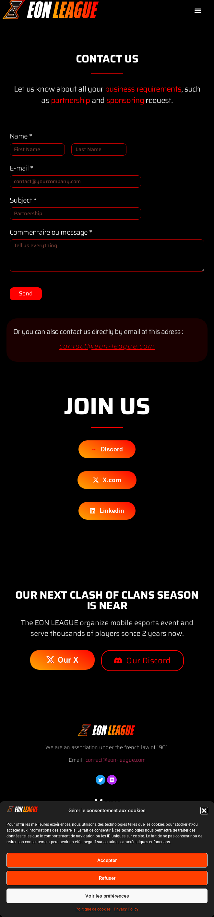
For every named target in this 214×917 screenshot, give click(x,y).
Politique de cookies (93, 909)
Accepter (107, 860)
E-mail (21, 168)
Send (26, 293)
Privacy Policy (126, 909)
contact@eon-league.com (107, 346)
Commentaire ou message (51, 232)
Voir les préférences (107, 896)
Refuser (107, 878)
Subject (23, 200)
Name (21, 136)
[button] (204, 810)
